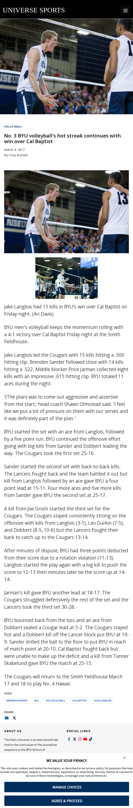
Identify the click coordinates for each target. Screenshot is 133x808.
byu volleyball (55, 700)
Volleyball (13, 126)
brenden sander (16, 700)
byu (36, 700)
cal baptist (79, 700)
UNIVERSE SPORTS (34, 10)
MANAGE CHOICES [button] (66, 787)
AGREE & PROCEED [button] (67, 800)
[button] (124, 758)
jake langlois (103, 700)
